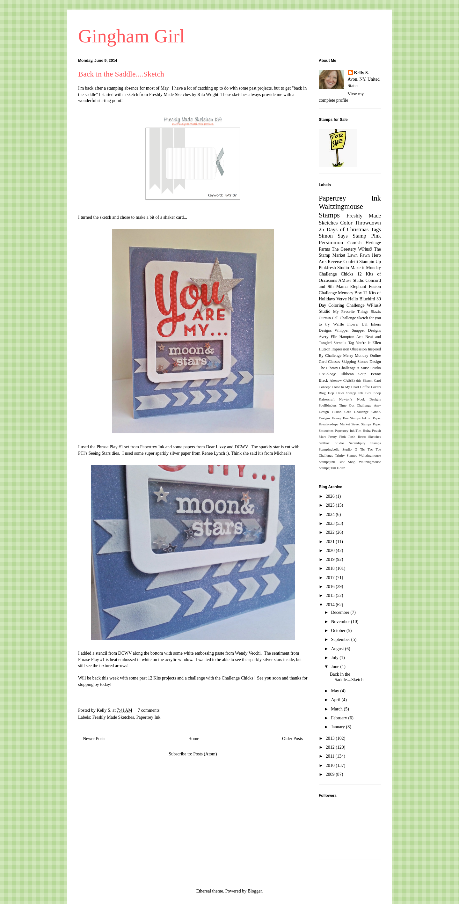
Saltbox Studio (331, 443)
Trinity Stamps (346, 455)
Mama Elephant (351, 286)
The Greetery (344, 249)
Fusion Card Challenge (350, 412)
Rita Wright (207, 94)
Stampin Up (370, 261)
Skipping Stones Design (361, 361)
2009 (331, 774)
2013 (331, 738)
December (340, 612)
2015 (331, 595)
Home (193, 738)
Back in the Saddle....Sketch (121, 74)
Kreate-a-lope (329, 424)
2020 (331, 550)
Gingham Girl (131, 36)
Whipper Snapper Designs (358, 330)
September (341, 639)
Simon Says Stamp (342, 236)
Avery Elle (328, 336)
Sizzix (376, 311)
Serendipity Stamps (365, 443)
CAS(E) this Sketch (358, 380)
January (338, 726)
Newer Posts (94, 738)
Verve (341, 299)
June (335, 666)
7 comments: (150, 710)
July (335, 657)
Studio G (349, 449)
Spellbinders (328, 405)
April (336, 699)
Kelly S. (361, 72)
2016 (331, 586)
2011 (331, 756)
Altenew (336, 380)
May (335, 690)
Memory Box (350, 292)
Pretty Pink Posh (341, 436)
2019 (331, 559)
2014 (331, 604)
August (338, 648)
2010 (331, 765)
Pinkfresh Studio (334, 267)
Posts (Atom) (205, 754)
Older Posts (292, 738)
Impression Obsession (349, 349)
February (339, 718)
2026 (331, 496)
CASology (327, 374)
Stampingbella (329, 449)
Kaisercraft (327, 399)
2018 (331, 568)
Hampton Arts (351, 336)
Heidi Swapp (346, 393)
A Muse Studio (369, 368)
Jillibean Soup (353, 374)
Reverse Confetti (343, 261)
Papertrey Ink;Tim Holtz (353, 430)
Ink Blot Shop (369, 393)
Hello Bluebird (361, 299)
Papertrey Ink (148, 717)
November (341, 621)
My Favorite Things (350, 311)
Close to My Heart (345, 387)
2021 (331, 541)
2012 (331, 747)
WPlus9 (365, 249)
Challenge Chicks (336, 274)
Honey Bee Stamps (346, 418)
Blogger (255, 891)
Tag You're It (359, 343)
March (337, 709)
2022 (331, 532)
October (338, 630)
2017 (331, 577)
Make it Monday (365, 267)
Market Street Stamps (356, 424)
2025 (331, 505)
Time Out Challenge (355, 405)
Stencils (339, 343)
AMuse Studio (351, 280)
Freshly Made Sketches (170, 94)
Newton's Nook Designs (360, 399)
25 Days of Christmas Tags (350, 229)
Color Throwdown (360, 223)
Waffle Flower (346, 324)
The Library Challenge (337, 368)
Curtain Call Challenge (337, 318)
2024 (331, 514)
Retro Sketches (369, 436)
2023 (331, 523)
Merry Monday (355, 355)
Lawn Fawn (358, 255)
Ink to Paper (371, 418)
